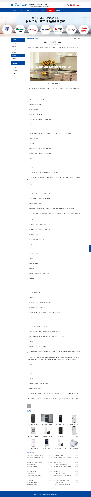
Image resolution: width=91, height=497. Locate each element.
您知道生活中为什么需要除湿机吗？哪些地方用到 (63, 457)
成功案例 (36, 10)
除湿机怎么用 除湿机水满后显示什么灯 (61, 468)
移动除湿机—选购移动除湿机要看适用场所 (34, 462)
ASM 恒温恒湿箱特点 (31, 473)
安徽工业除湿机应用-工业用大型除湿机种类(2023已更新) (63, 484)
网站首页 (14, 10)
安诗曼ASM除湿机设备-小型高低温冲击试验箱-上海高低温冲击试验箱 (36, 468)
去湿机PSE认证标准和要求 (32, 482)
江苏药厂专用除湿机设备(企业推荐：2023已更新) (62, 475)
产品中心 (22, 10)
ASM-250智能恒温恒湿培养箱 (59, 455)
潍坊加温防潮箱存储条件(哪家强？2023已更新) (35, 457)
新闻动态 (51, 10)
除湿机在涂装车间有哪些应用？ (37, 404)
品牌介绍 (43, 10)
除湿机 (77, 88)
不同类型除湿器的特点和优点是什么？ (34, 475)
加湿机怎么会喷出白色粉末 (32, 466)
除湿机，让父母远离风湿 (31, 471)
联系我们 (58, 10)
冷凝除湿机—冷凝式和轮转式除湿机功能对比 (35, 459)
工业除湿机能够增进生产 (58, 459)
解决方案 (29, 10)
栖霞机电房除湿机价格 (31, 464)
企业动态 (79, 38)
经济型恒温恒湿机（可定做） (32, 484)
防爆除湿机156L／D (30, 480)
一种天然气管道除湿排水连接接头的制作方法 (35, 455)
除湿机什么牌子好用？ (58, 462)
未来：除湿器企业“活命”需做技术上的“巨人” (61, 480)
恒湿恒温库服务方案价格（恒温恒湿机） (61, 464)
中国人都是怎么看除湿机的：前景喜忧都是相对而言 (63, 466)
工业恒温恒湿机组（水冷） (58, 482)
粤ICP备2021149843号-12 (53, 494)
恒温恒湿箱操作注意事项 (58, 471)
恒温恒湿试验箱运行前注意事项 (59, 473)
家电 (38, 88)
